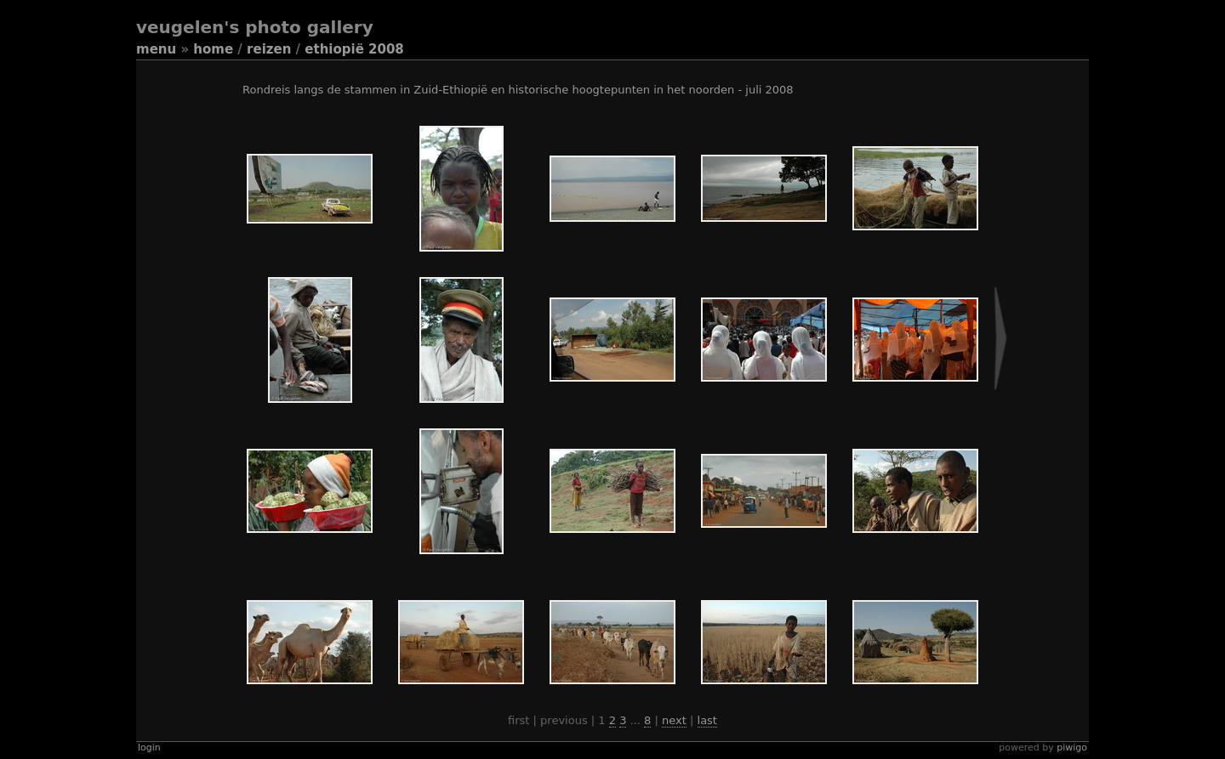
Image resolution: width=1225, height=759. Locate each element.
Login (149, 747)
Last (707, 720)
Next (674, 720)
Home (213, 49)
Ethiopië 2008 (354, 49)
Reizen (269, 49)
